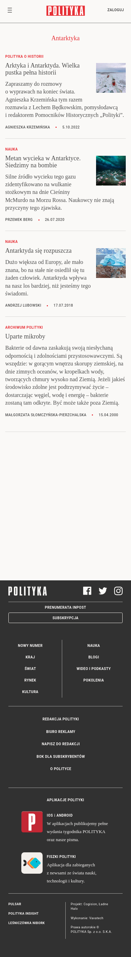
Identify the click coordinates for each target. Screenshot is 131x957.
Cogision (90, 904)
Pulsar (14, 904)
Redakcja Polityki (61, 719)
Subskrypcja (65, 618)
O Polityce (60, 769)
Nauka (93, 646)
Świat (30, 669)
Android (65, 815)
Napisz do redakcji (61, 744)
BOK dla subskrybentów (61, 757)
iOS (50, 815)
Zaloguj (115, 10)
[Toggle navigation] (10, 12)
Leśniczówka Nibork (26, 923)
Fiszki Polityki (61, 857)
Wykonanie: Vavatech (87, 918)
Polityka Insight (23, 913)
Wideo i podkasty (94, 669)
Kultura (30, 692)
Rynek (30, 680)
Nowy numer (30, 646)
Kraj (30, 657)
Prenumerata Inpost (65, 607)
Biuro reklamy (60, 732)
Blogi (93, 657)
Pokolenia (93, 680)
